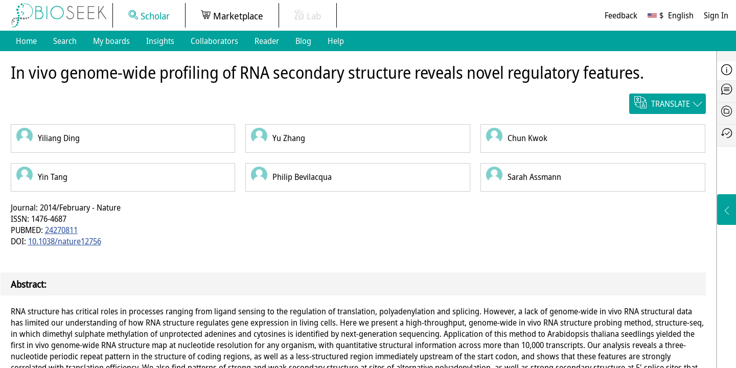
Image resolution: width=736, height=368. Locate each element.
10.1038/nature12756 (64, 241)
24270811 (61, 230)
